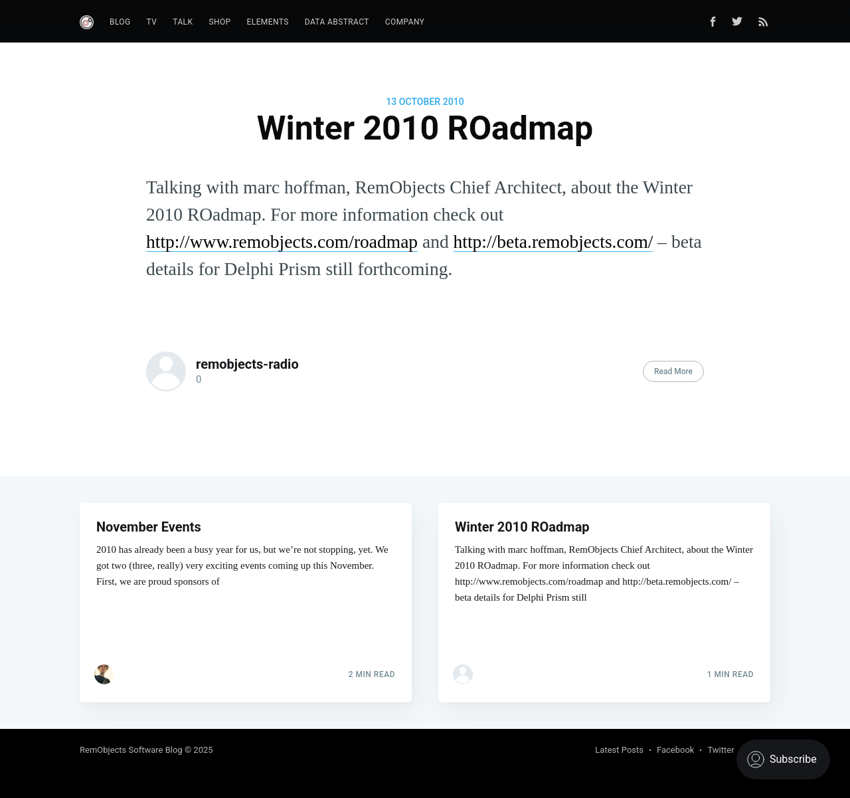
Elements (268, 22)
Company (405, 22)
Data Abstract (337, 22)
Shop (219, 22)
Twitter (720, 750)
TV (152, 22)
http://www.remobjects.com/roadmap (282, 241)
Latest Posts (619, 750)
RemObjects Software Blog (131, 750)
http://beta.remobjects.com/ (553, 241)
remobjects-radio (247, 364)
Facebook (675, 750)
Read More (673, 371)
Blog (120, 22)
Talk (183, 22)
